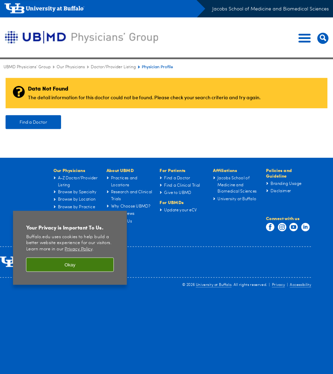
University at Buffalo (213, 285)
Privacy (278, 285)
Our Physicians (69, 170)
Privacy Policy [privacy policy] (78, 250)
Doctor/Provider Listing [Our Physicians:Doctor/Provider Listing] (113, 67)
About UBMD (120, 170)
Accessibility (300, 285)
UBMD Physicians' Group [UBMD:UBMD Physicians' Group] (27, 67)
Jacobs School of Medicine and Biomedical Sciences (270, 9)
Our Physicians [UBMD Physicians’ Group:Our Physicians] (71, 67)
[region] (70, 249)
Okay (70, 266)
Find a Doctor (33, 122)
